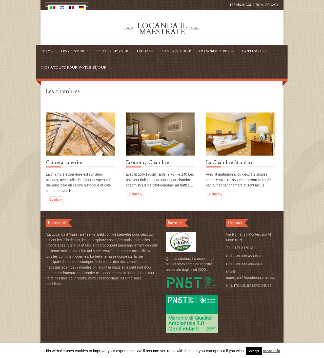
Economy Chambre (147, 162)
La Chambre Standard (230, 162)
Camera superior (64, 162)
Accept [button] (254, 351)
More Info (271, 351)
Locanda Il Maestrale (162, 29)
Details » (55, 199)
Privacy (271, 5)
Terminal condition (246, 5)
